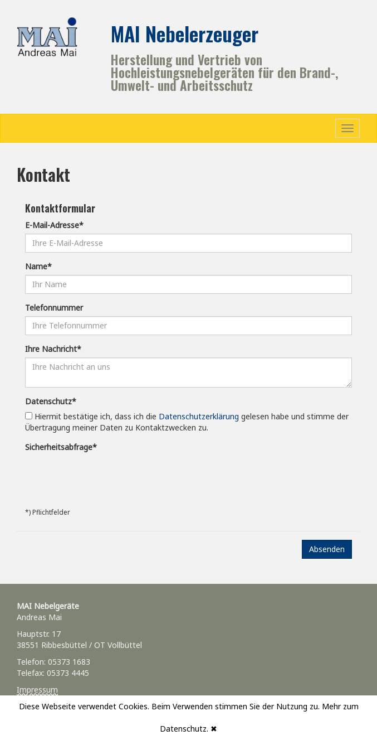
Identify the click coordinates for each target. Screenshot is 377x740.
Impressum (37, 689)
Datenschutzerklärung (199, 416)
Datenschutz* (50, 401)
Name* (38, 266)
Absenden (327, 549)
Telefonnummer (54, 307)
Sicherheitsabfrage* (61, 447)
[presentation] (109, 477)
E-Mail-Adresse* (54, 225)
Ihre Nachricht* (53, 349)
